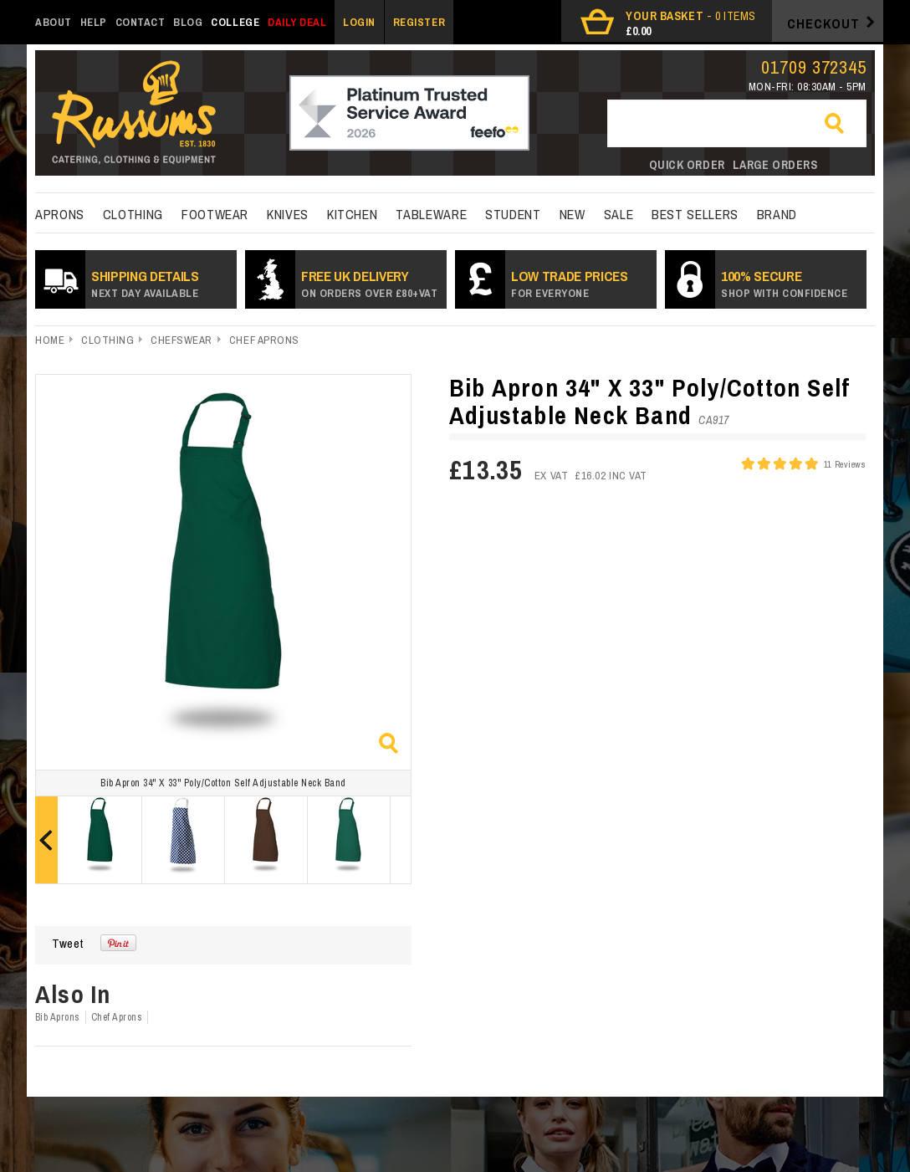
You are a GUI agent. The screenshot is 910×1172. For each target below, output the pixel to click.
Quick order (687, 164)
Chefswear (181, 340)
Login (359, 22)
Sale (619, 214)
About (53, 22)
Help (93, 22)
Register (419, 22)
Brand (777, 214)
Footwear (214, 214)
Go (841, 124)
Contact (140, 22)
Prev (46, 839)
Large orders (775, 164)
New (572, 214)
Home (49, 340)
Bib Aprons (57, 1017)
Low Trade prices (569, 283)
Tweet (68, 943)
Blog (187, 22)
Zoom (388, 743)
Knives (288, 214)
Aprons (59, 214)
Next (400, 839)
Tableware (431, 214)
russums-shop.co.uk (134, 114)
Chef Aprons (264, 340)
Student (512, 214)
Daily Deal (297, 22)
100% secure (784, 283)
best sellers (695, 214)
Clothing (133, 214)
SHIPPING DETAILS (145, 283)
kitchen (352, 214)
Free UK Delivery (369, 283)
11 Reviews (845, 464)
